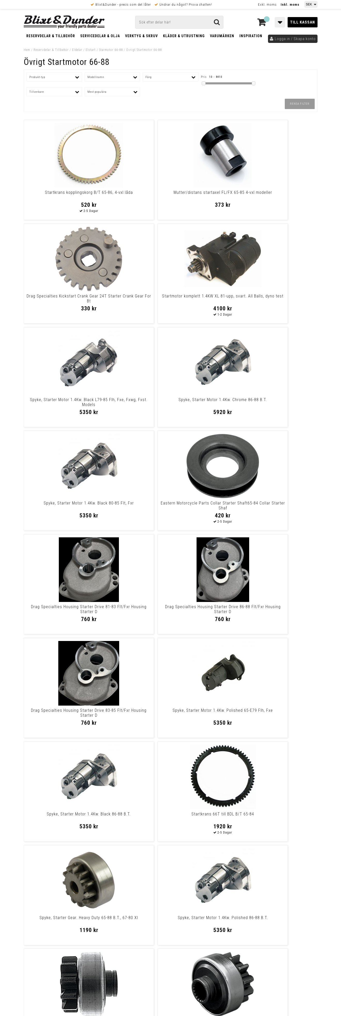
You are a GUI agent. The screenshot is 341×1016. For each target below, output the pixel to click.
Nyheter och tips (54, 899)
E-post (144, 891)
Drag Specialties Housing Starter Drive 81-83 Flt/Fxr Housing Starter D (59, 404)
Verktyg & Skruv (141, 36)
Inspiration (250, 36)
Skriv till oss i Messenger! (236, 886)
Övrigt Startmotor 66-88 (144, 50)
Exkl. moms (267, 4)
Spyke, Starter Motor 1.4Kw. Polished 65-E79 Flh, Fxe (282, 402)
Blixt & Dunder (284, 891)
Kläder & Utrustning (184, 36)
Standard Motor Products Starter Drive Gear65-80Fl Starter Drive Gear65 (59, 611)
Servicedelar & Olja (100, 36)
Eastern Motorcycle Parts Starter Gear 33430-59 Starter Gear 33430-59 (282, 611)
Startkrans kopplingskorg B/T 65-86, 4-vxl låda (59, 195)
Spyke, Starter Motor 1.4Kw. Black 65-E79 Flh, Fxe (282, 816)
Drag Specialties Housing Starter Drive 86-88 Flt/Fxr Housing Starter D (133, 404)
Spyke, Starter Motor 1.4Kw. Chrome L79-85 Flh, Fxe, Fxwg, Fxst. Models (207, 819)
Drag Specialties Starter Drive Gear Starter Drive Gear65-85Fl (133, 609)
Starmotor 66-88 (111, 50)
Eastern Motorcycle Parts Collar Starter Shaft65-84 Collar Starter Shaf (282, 301)
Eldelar (77, 50)
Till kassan (302, 22)
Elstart (91, 50)
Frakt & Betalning (39, 943)
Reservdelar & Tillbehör (50, 36)
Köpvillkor (33, 949)
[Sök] (179, 22)
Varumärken (222, 36)
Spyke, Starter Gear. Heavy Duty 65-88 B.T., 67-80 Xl (207, 505)
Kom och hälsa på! (115, 916)
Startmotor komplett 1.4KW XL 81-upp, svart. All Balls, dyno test (282, 195)
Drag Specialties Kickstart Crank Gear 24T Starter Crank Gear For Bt (208, 197)
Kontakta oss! (113, 884)
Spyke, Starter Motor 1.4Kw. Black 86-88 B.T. (59, 505)
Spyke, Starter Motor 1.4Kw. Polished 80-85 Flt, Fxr (59, 816)
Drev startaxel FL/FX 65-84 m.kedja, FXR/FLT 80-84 (281, 713)
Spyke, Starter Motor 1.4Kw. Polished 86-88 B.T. (282, 505)
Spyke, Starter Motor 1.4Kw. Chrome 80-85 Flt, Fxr (207, 609)
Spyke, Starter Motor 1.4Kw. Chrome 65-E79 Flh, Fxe (207, 713)
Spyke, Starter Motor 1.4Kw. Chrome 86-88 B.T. (133, 298)
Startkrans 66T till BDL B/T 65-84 (133, 503)
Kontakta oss (283, 897)
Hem (27, 50)
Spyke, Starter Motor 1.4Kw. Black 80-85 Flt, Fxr (208, 298)
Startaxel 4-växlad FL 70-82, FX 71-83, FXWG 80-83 (133, 816)
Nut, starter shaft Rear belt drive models (133, 713)
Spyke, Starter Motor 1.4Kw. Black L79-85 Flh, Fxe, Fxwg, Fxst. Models (59, 301)
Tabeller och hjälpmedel (54, 886)
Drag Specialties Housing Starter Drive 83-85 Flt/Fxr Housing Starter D (207, 404)
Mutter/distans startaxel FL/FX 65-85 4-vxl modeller (133, 195)
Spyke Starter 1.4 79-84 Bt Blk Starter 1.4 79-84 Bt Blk (58, 713)
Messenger (170, 891)
